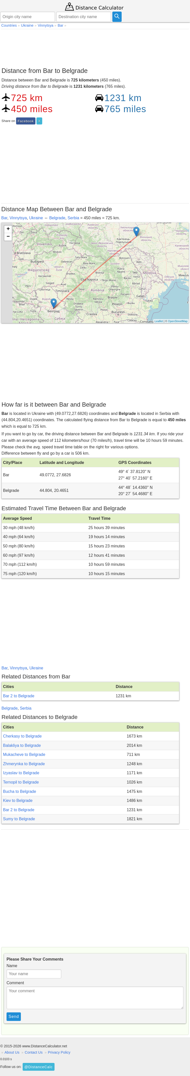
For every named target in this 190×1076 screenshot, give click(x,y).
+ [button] (8, 229)
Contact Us (33, 1052)
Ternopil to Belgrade (21, 782)
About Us (12, 1052)
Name (12, 966)
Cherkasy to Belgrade (22, 736)
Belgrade (57, 218)
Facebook (26, 121)
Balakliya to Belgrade (22, 745)
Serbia (73, 218)
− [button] (8, 237)
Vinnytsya (18, 218)
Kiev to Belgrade (17, 800)
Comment (15, 983)
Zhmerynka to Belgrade (24, 764)
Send (14, 1016)
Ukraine (36, 218)
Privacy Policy (59, 1052)
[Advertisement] (95, 47)
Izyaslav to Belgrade (21, 773)
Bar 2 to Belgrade (18, 696)
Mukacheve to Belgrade (24, 754)
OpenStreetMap (177, 321)
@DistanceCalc (38, 1067)
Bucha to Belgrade (19, 791)
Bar (4, 218)
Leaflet (159, 321)
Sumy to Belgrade (19, 819)
